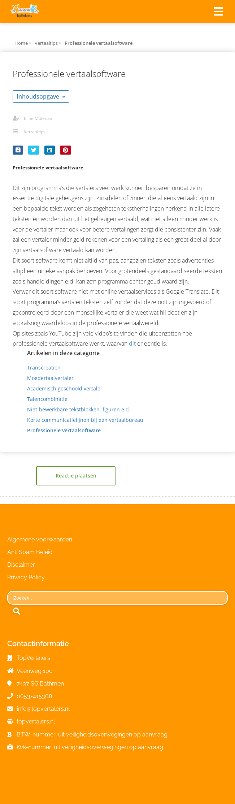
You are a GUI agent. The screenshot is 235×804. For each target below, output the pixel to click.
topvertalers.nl (36, 721)
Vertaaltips (34, 132)
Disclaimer (21, 564)
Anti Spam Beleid (30, 552)
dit (132, 343)
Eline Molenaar (39, 118)
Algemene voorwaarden (39, 539)
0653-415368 (34, 696)
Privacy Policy (26, 577)
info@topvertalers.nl (43, 708)
